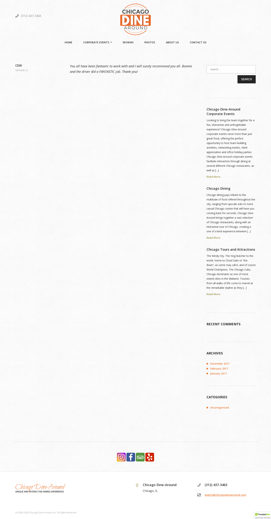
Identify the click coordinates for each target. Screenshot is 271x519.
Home (68, 42)
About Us (172, 42)
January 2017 (218, 373)
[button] (262, 515)
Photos (149, 42)
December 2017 (219, 363)
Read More (213, 176)
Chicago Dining (218, 188)
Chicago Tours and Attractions (231, 249)
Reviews (128, 42)
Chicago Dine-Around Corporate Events (223, 111)
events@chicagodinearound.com (225, 495)
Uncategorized (219, 407)
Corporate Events (96, 42)
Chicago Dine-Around (40, 487)
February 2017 (219, 368)
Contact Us (198, 42)
